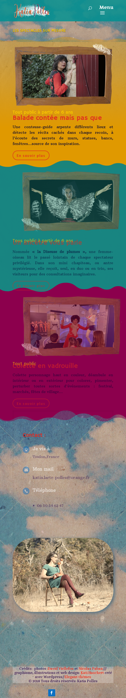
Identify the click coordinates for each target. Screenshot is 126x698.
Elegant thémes (78, 677)
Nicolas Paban (91, 668)
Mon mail (42, 469)
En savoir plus (31, 155)
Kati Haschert (93, 673)
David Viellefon (61, 668)
